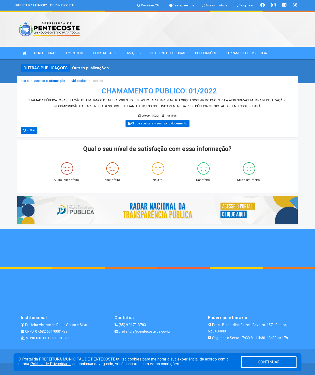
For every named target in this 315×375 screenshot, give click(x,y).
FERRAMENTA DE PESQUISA (246, 53)
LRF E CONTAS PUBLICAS (168, 53)
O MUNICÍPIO (75, 53)
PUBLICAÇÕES (207, 53)
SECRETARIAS (104, 53)
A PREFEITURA (45, 53)
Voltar (29, 130)
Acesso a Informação (49, 81)
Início (25, 81)
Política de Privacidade (50, 363)
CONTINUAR (269, 362)
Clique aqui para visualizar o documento (157, 123)
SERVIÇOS (132, 53)
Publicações (78, 81)
